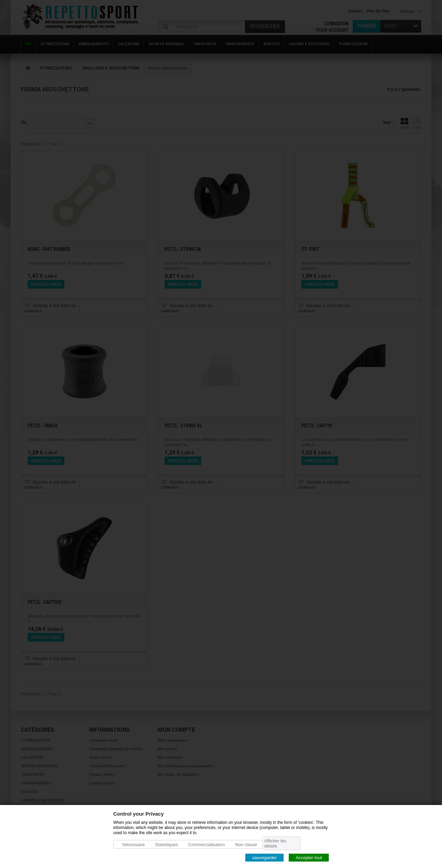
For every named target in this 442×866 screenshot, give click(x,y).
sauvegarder (264, 857)
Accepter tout (309, 857)
